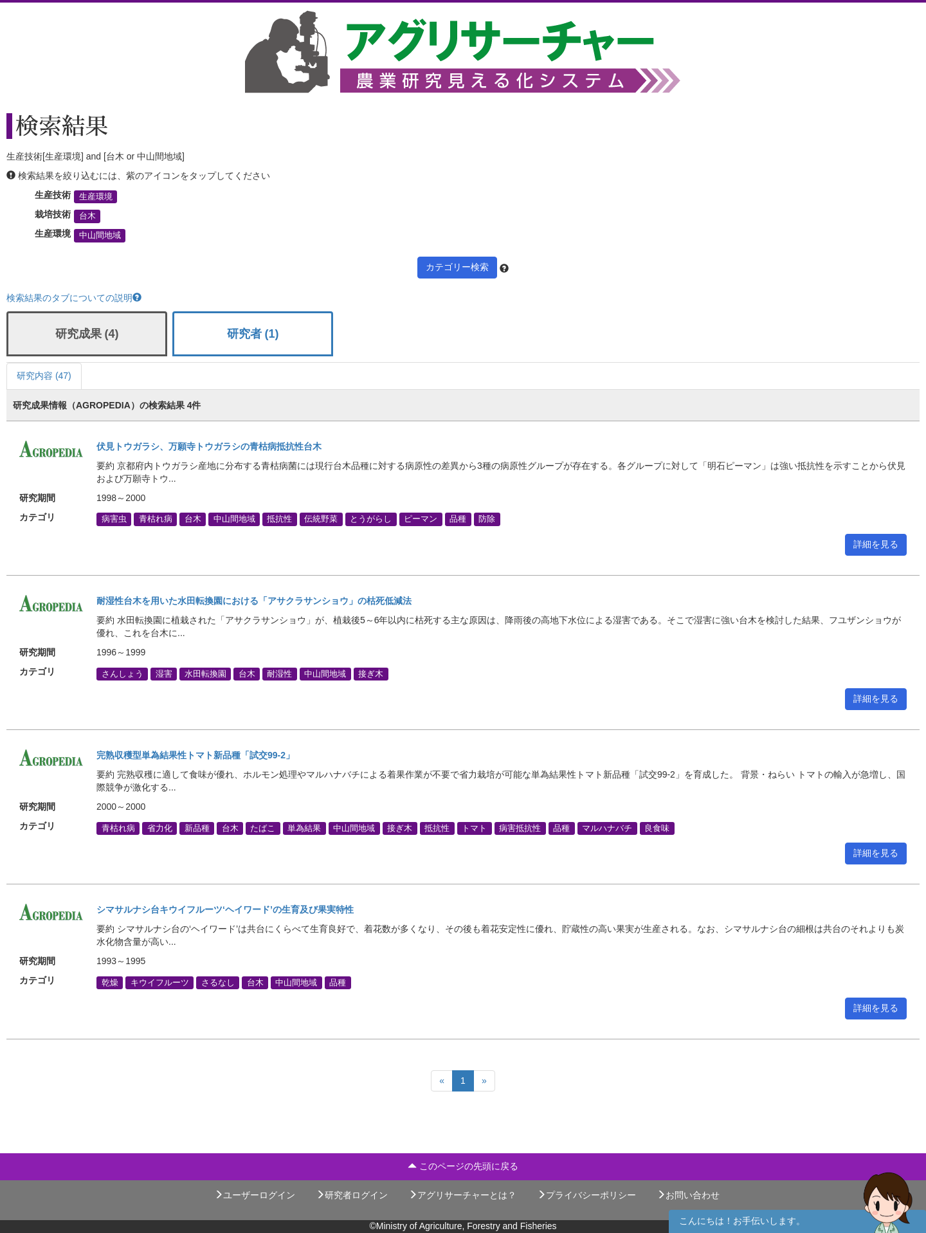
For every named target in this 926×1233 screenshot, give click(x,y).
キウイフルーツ (160, 982)
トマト (474, 827)
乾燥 (110, 982)
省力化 (159, 827)
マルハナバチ (607, 827)
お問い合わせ (688, 1195)
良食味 (656, 827)
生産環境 (96, 196)
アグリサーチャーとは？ (462, 1195)
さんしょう (122, 673)
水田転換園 (205, 673)
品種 (457, 519)
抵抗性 (279, 519)
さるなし (218, 982)
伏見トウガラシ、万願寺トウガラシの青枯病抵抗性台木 (209, 446)
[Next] (484, 1081)
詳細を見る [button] (875, 544)
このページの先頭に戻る (463, 1166)
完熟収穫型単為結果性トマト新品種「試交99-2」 (195, 755)
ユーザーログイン (254, 1195)
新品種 (197, 827)
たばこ (262, 827)
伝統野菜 (321, 519)
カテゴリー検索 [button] (457, 267)
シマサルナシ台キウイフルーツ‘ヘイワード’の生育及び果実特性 (225, 909)
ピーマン (420, 519)
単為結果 (304, 827)
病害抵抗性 (520, 827)
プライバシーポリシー (586, 1195)
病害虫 (114, 519)
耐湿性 (279, 673)
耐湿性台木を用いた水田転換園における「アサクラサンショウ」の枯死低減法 (254, 601)
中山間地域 (100, 235)
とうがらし (371, 519)
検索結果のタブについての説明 (73, 298)
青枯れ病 (155, 519)
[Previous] (442, 1081)
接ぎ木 (370, 673)
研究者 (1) (253, 333)
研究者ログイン (352, 1195)
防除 (486, 519)
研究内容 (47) (44, 375)
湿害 (164, 673)
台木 (87, 216)
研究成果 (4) (87, 333)
